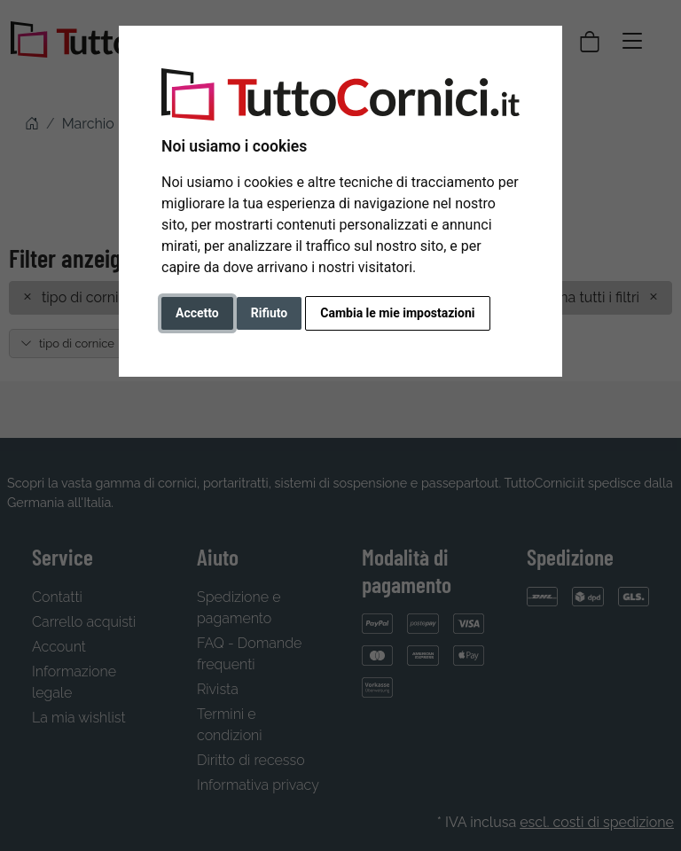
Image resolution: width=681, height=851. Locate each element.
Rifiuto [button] (269, 313)
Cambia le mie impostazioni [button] (397, 313)
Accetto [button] (197, 313)
